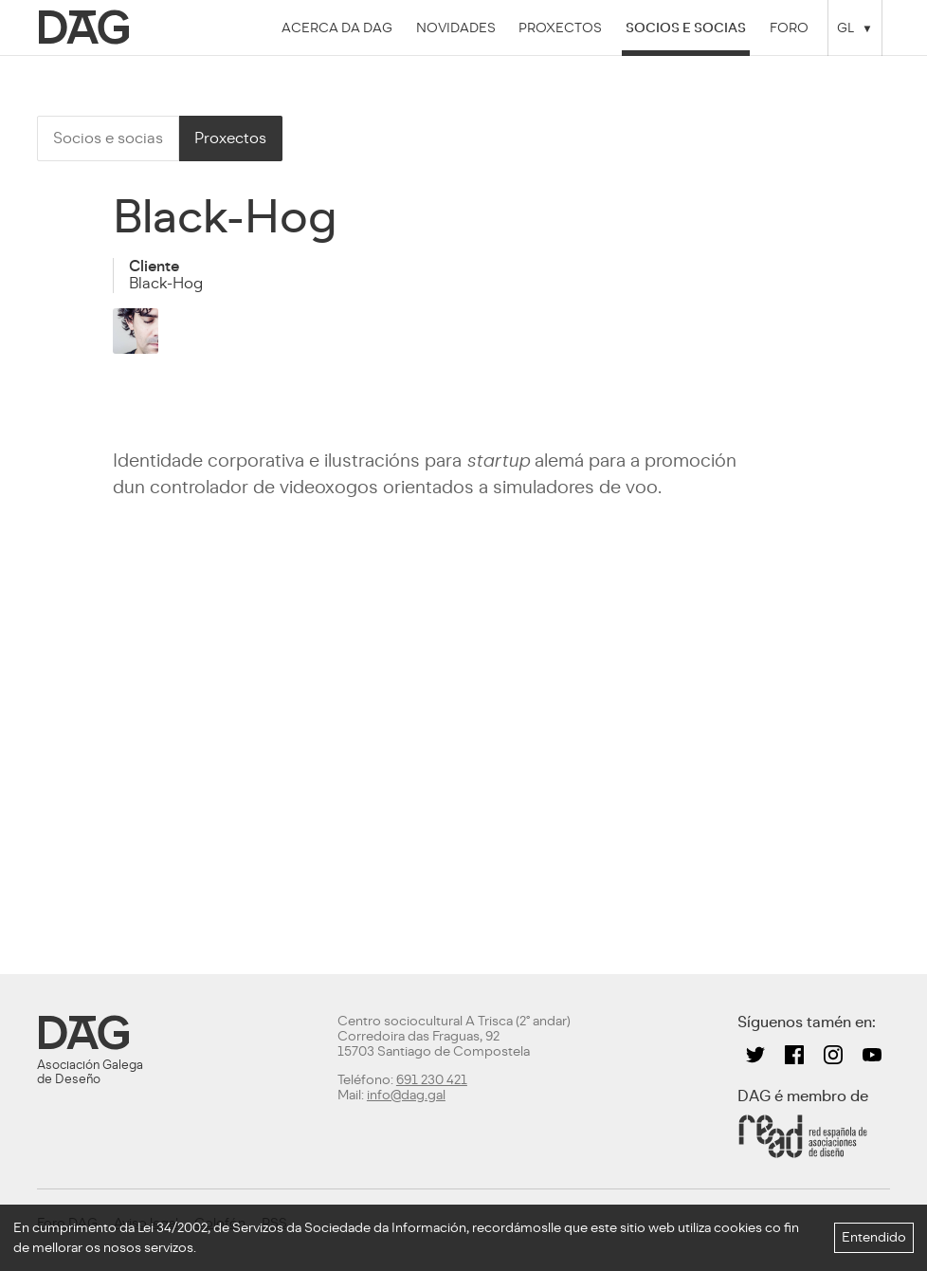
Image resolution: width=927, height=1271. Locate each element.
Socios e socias (686, 27)
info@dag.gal (406, 1095)
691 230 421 (431, 1080)
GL (845, 27)
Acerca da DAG (337, 27)
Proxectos (560, 27)
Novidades (456, 27)
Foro (789, 27)
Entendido (874, 1237)
